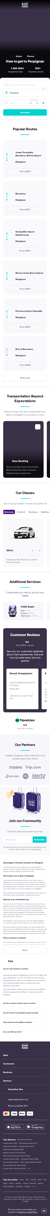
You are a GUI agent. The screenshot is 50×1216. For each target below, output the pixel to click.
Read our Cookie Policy (27, 1212)
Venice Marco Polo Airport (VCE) (14, 1165)
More (29, 1168)
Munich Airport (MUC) (11, 1162)
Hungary (28, 1186)
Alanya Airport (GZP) (24, 1139)
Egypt (5, 1183)
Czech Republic (8, 1186)
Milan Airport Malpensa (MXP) (30, 1162)
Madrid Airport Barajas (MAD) (13, 1149)
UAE (27, 1180)
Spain (40, 1180)
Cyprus (25, 1183)
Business (33, 512)
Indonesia (19, 1186)
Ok (44, 1210)
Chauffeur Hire (15, 1089)
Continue (25, 112)
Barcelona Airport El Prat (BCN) (14, 1153)
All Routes (25, 378)
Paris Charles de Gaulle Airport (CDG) (16, 1156)
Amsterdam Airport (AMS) (30, 1159)
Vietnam (18, 1183)
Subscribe (39, 839)
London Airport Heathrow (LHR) (14, 1168)
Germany (33, 1183)
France (30, 56)
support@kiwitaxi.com (15, 1099)
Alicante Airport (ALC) (26, 1146)
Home (19, 56)
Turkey (21, 1180)
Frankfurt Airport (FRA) (11, 1159)
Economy (9, 512)
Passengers (34, 100)
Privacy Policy (36, 849)
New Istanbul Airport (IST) (28, 1143)
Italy (44, 1180)
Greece (40, 1183)
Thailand (33, 1180)
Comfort (21, 512)
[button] (30, 103)
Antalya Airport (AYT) (10, 1143)
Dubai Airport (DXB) (10, 1146)
